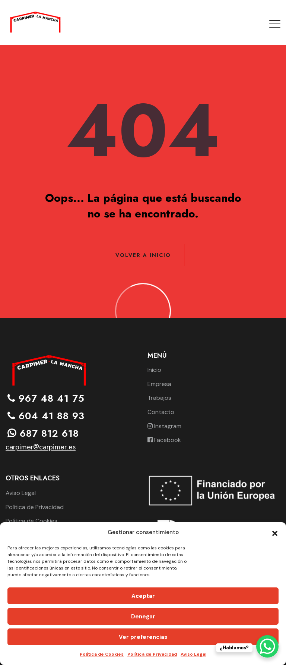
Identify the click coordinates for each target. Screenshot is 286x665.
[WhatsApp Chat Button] (267, 646)
